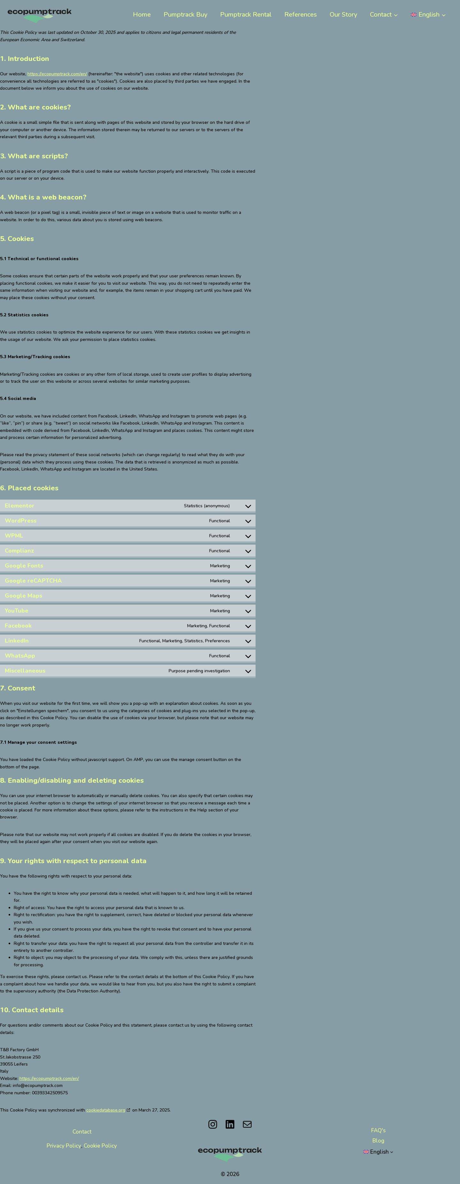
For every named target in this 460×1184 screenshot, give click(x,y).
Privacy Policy (64, 1146)
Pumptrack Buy (185, 14)
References (300, 14)
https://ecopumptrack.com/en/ (57, 73)
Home (142, 14)
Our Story (343, 14)
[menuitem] (428, 14)
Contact (82, 1131)
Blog (378, 1140)
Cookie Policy (100, 1146)
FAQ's (378, 1130)
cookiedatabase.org (105, 1109)
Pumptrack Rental (246, 14)
